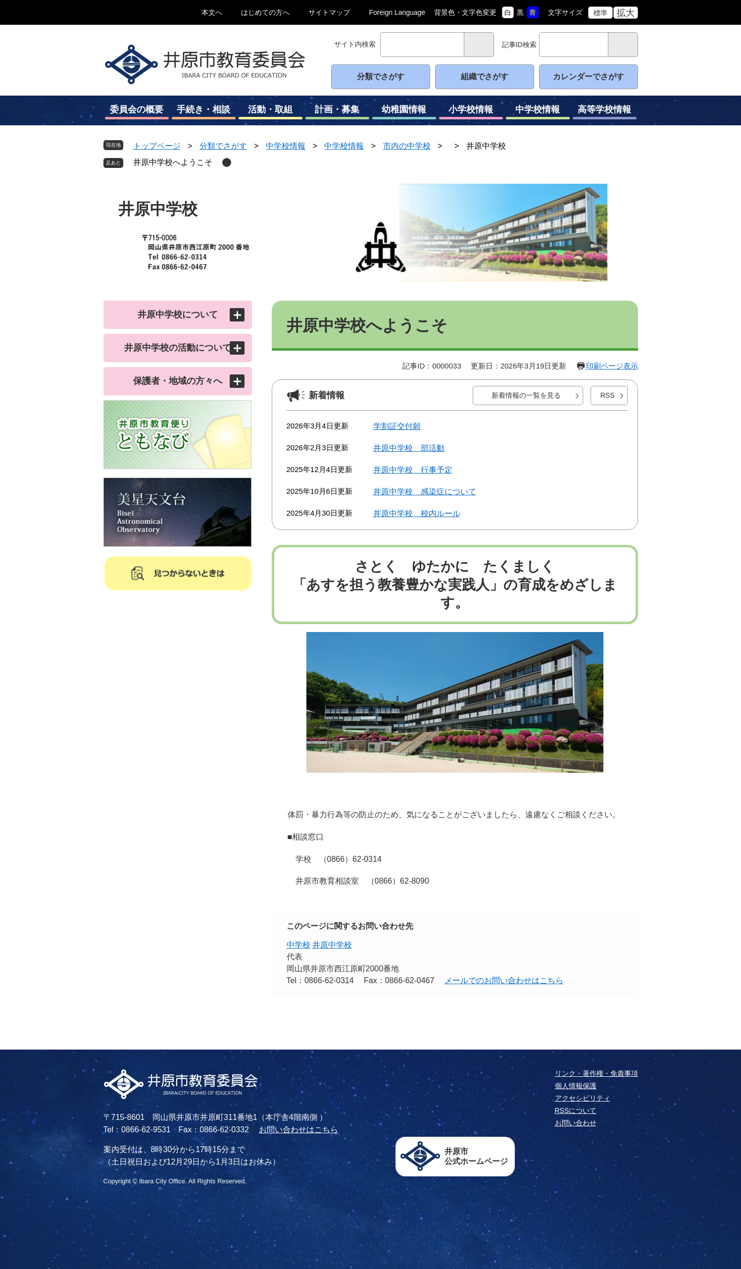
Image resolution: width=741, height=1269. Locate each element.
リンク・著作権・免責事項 (596, 1073)
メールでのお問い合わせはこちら (504, 980)
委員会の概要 (137, 112)
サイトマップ (329, 12)
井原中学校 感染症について (424, 491)
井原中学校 (332, 945)
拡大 (626, 13)
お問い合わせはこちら (298, 1129)
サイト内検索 (355, 44)
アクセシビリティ (582, 1098)
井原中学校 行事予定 (412, 470)
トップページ (157, 146)
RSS (607, 395)
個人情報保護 (575, 1086)
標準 (600, 13)
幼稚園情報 (404, 112)
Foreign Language (397, 12)
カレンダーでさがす (588, 76)
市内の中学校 (407, 146)
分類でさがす (380, 76)
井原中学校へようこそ (172, 162)
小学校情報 (471, 112)
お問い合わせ (575, 1123)
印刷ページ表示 (612, 366)
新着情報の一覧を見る (526, 395)
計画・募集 (337, 112)
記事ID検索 (519, 45)
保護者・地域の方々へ (177, 381)
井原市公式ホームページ (476, 1156)
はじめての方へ (265, 12)
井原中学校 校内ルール (416, 513)
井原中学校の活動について (177, 348)
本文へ (211, 12)
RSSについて (576, 1110)
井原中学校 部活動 (409, 448)
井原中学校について (178, 314)
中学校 (298, 945)
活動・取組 (270, 112)
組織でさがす (484, 76)
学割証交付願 (397, 426)
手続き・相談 (204, 112)
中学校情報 (538, 112)
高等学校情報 (605, 112)
